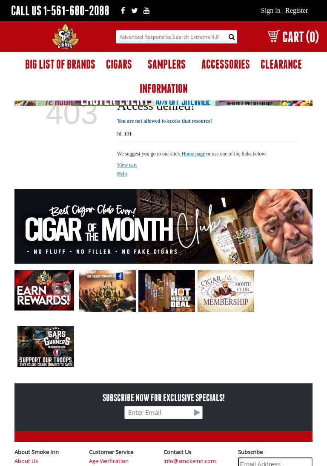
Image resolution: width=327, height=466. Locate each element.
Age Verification (109, 461)
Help (122, 174)
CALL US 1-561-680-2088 (60, 10)
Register (296, 10)
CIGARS (119, 64)
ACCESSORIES (225, 64)
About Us (26, 461)
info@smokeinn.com (190, 461)
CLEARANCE (281, 64)
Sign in (271, 10)
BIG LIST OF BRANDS (60, 64)
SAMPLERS (167, 64)
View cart (127, 165)
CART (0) (293, 36)
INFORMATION (164, 88)
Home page (193, 154)
